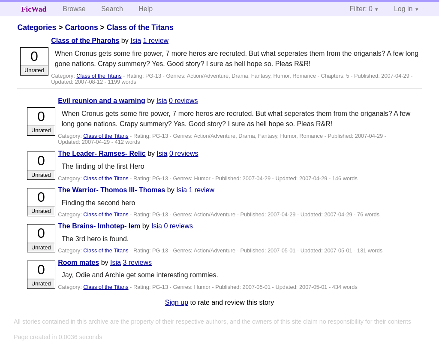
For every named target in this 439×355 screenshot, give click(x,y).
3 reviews (137, 262)
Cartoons (81, 27)
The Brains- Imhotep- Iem (99, 226)
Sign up (176, 302)
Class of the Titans (140, 27)
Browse (74, 8)
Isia (135, 40)
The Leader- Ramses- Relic (102, 153)
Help (145, 8)
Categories (36, 27)
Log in (403, 8)
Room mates (78, 262)
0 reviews (183, 100)
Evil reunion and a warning (101, 100)
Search (112, 8)
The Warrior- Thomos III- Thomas (111, 190)
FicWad (34, 9)
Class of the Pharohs (85, 40)
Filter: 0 (361, 8)
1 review (156, 40)
